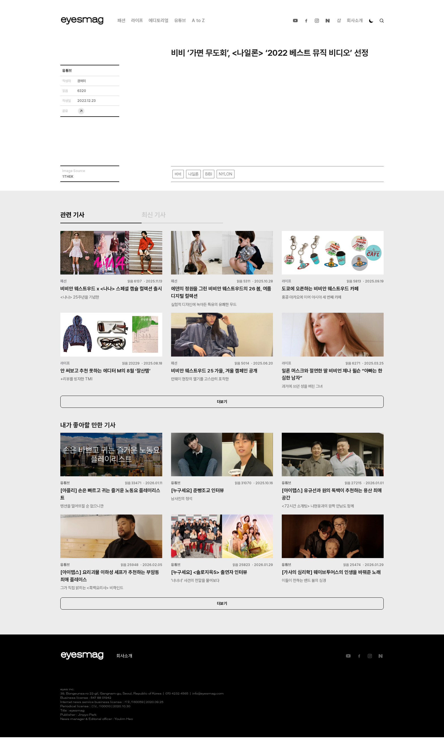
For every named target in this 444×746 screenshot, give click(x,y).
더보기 (222, 408)
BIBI (208, 174)
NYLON (225, 174)
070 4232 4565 (176, 702)
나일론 (193, 174)
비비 (178, 174)
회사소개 (355, 20)
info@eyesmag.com (208, 702)
